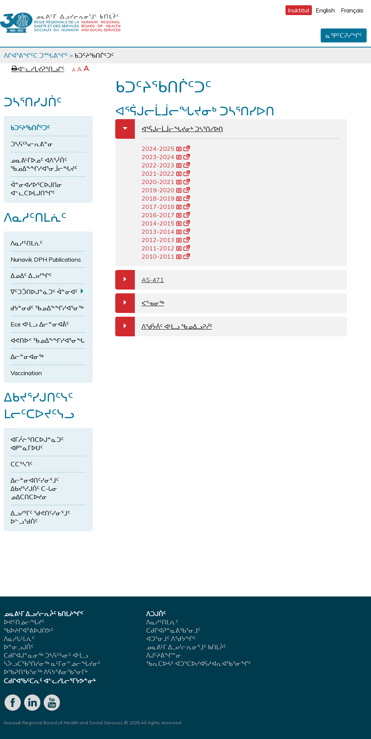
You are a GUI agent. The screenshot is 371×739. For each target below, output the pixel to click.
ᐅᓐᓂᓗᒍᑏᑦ (19, 647)
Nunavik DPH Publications (46, 259)
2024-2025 (166, 148)
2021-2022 (166, 173)
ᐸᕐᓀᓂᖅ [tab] (139, 303)
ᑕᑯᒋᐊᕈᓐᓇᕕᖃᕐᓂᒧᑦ (173, 630)
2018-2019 (166, 198)
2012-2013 (166, 240)
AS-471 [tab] (139, 280)
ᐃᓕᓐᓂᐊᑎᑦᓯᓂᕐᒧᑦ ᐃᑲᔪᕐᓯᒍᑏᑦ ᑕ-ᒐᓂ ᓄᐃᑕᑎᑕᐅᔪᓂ (35, 489)
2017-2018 (166, 206)
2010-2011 (166, 256)
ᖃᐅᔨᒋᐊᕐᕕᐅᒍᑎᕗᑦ (28, 630)
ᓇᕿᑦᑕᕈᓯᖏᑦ (343, 35)
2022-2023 (166, 165)
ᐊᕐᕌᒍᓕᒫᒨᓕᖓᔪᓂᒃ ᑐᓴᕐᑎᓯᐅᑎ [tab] (169, 129)
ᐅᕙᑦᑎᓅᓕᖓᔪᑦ (24, 622)
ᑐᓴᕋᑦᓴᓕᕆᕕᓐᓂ (32, 144)
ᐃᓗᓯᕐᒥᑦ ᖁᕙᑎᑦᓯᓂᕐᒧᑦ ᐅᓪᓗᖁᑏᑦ (40, 517)
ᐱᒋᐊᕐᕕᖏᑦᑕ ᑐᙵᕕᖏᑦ (36, 55)
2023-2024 (166, 157)
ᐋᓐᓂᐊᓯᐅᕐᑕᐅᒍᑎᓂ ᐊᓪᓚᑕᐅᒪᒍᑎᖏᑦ (36, 189)
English (325, 10)
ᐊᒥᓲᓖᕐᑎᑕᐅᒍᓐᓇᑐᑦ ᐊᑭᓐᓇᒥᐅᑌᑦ (37, 444)
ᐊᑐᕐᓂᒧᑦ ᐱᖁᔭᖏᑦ (170, 638)
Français (352, 10)
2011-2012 (166, 248)
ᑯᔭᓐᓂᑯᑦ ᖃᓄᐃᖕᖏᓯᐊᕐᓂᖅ (47, 308)
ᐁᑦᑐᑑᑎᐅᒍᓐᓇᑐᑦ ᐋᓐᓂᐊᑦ (44, 292)
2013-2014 (166, 231)
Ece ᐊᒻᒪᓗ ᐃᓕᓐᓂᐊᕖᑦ (40, 324)
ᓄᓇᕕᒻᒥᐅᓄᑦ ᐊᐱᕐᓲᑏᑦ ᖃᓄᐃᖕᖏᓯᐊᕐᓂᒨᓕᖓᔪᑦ (44, 164)
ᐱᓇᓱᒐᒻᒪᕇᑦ (19, 638)
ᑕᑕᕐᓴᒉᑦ (21, 464)
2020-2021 (166, 182)
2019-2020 (166, 190)
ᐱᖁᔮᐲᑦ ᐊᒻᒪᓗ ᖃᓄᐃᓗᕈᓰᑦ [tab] (163, 326)
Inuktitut (299, 10)
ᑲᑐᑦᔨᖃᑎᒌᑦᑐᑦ (30, 128)
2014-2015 (166, 223)
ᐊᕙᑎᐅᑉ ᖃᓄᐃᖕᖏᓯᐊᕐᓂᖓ (47, 340)
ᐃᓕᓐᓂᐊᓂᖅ (27, 356)
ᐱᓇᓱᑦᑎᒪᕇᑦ (27, 243)
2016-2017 (166, 215)
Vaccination (26, 373)
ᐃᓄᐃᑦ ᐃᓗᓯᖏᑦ (31, 275)
